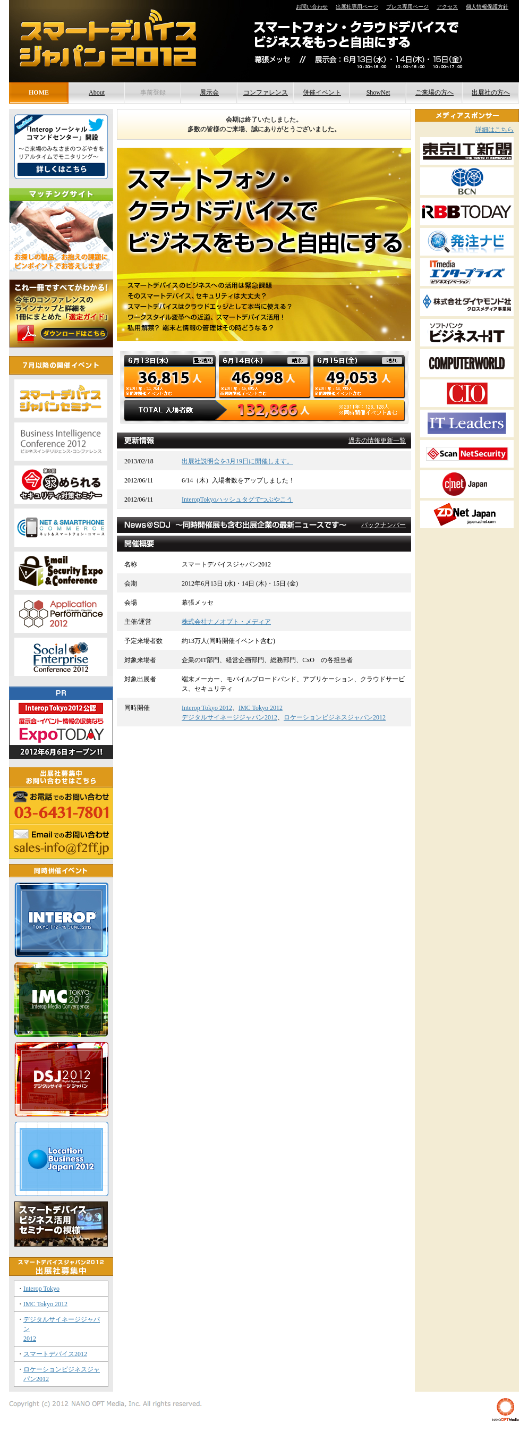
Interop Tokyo (41, 1288)
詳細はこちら (494, 129)
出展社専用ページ (357, 7)
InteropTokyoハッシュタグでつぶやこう (237, 499)
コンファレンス (265, 92)
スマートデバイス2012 (55, 1354)
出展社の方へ (491, 92)
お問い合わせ (312, 7)
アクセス (447, 7)
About (97, 92)
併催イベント (322, 92)
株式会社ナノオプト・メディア (226, 621)
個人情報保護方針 (487, 7)
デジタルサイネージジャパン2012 (229, 717)
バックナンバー (383, 525)
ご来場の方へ (434, 92)
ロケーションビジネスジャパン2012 (335, 717)
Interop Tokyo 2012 (207, 708)
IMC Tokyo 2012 (261, 708)
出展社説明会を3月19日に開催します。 (237, 461)
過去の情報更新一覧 (377, 440)
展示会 (209, 92)
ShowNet (378, 92)
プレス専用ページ (407, 7)
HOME (39, 92)
